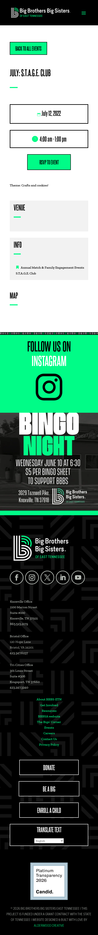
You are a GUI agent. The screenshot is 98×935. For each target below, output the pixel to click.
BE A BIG (49, 788)
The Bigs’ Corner (49, 722)
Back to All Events (28, 48)
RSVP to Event (49, 162)
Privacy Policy (49, 745)
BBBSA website (49, 716)
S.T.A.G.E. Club (26, 273)
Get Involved (49, 705)
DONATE (49, 767)
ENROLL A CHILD (49, 810)
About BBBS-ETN (49, 699)
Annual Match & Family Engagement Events (52, 267)
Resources (49, 711)
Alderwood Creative (49, 926)
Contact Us (49, 739)
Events (49, 727)
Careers (49, 733)
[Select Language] (49, 840)
